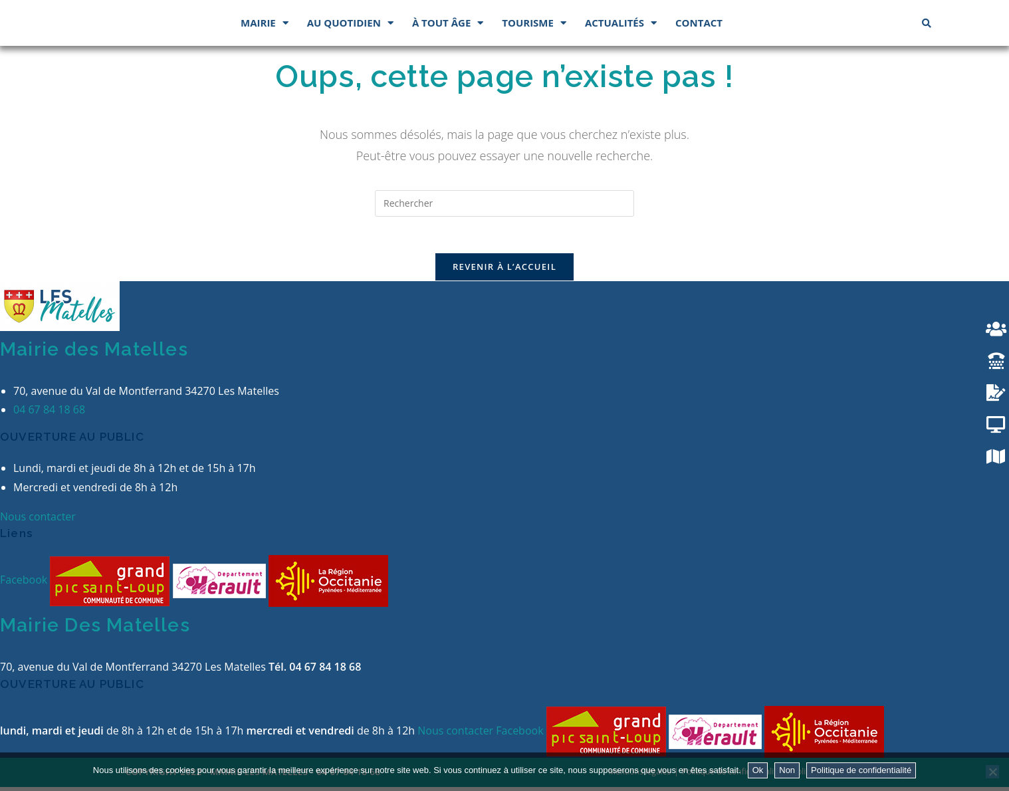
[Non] (992, 771)
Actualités (621, 23)
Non (787, 770)
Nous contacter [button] (38, 519)
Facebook (25, 583)
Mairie (264, 23)
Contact (699, 22)
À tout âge (447, 23)
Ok (758, 770)
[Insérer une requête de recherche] (504, 203)
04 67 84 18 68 (49, 413)
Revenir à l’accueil (504, 271)
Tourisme (534, 23)
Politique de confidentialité (861, 770)
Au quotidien (350, 23)
